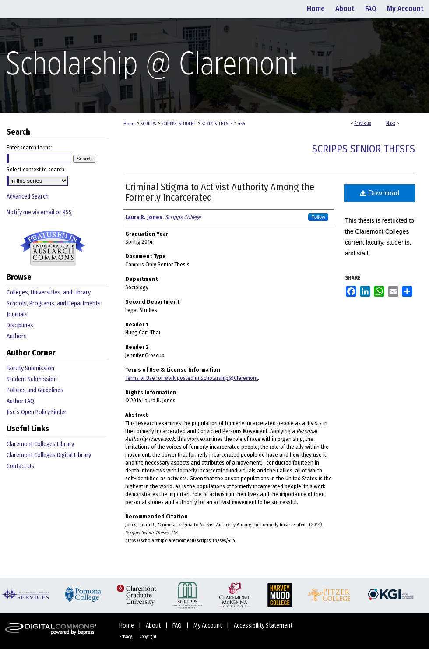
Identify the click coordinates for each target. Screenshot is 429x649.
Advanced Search (28, 196)
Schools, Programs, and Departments (54, 303)
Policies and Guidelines (35, 390)
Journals (17, 314)
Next (390, 123)
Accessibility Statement (263, 625)
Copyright (148, 636)
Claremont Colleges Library (40, 444)
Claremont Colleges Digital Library (49, 455)
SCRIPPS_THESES (216, 124)
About (154, 625)
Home (129, 124)
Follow (318, 217)
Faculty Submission (30, 368)
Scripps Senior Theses (363, 149)
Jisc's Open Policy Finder (37, 412)
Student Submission (32, 379)
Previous (362, 123)
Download (380, 193)
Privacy (126, 636)
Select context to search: (36, 169)
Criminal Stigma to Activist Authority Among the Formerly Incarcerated (219, 192)
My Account (208, 625)
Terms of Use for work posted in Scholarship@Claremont (191, 378)
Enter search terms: (29, 147)
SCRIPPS (148, 124)
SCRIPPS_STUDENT (178, 124)
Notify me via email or (39, 212)
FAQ (177, 625)
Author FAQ (20, 401)
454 (241, 124)
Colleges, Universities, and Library (49, 292)
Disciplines (20, 325)
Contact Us (20, 466)
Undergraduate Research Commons (52, 248)
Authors (17, 336)
